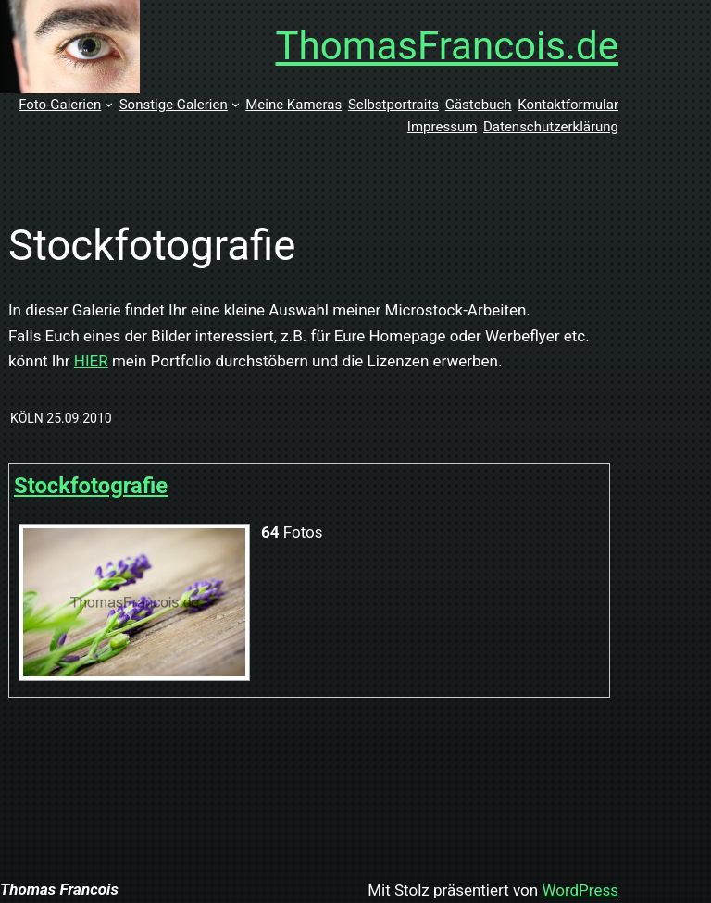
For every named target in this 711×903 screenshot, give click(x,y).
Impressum (442, 126)
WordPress (580, 890)
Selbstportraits (393, 104)
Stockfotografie (91, 486)
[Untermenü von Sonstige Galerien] (235, 104)
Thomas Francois (59, 889)
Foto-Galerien (60, 104)
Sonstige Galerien (173, 104)
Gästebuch (478, 104)
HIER (91, 361)
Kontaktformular (568, 104)
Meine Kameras (293, 104)
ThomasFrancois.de (447, 45)
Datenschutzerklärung (550, 126)
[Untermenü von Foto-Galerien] (109, 104)
